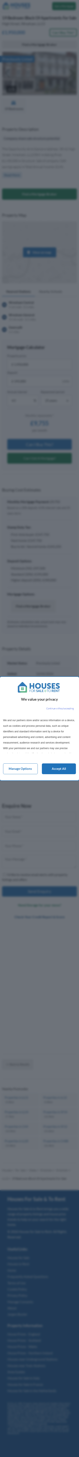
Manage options (20, 768)
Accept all (59, 768)
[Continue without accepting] (60, 708)
